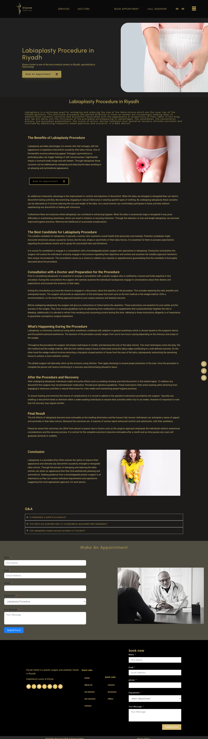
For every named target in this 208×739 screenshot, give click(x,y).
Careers (111, 685)
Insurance (112, 692)
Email (6, 570)
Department (9, 595)
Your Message (10, 609)
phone (7, 583)
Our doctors (89, 692)
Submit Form (14, 630)
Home (87, 678)
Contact (87, 706)
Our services (89, 699)
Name (6, 557)
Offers (110, 699)
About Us (88, 685)
